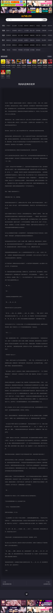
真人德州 (14, 25)
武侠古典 (26, 45)
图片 (3, 40)
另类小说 (38, 45)
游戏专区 (26, 25)
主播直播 (44, 30)
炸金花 (38, 25)
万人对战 (20, 25)
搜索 (44, 19)
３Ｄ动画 (26, 30)
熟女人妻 (32, 30)
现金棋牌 (44, 25)
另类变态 (50, 35)
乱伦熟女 (44, 35)
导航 (3, 50)
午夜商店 (14, 50)
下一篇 (45, 583)
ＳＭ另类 (50, 30)
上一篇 (8, 583)
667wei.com (26, 16)
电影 (3, 35)
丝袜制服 (38, 30)
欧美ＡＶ (20, 30)
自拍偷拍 (14, 30)
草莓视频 (20, 50)
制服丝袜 (32, 35)
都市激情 (8, 45)
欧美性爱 (26, 35)
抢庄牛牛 (50, 25)
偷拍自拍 (14, 35)
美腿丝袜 (32, 40)
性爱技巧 (50, 45)
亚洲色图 (14, 40)
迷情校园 (32, 45)
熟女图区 (44, 40)
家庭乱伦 (14, 45)
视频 (3, 30)
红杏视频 (32, 50)
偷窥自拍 (8, 40)
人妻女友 (20, 45)
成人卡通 (20, 35)
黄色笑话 (44, 45)
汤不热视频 (26, 50)
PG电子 (8, 25)
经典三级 (38, 35)
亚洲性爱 (8, 35)
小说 (3, 45)
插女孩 (8, 50)
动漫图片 (26, 40)
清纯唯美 (38, 40)
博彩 (3, 26)
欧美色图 (20, 40)
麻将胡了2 (32, 25)
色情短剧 (38, 50)
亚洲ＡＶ (8, 30)
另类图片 (50, 40)
